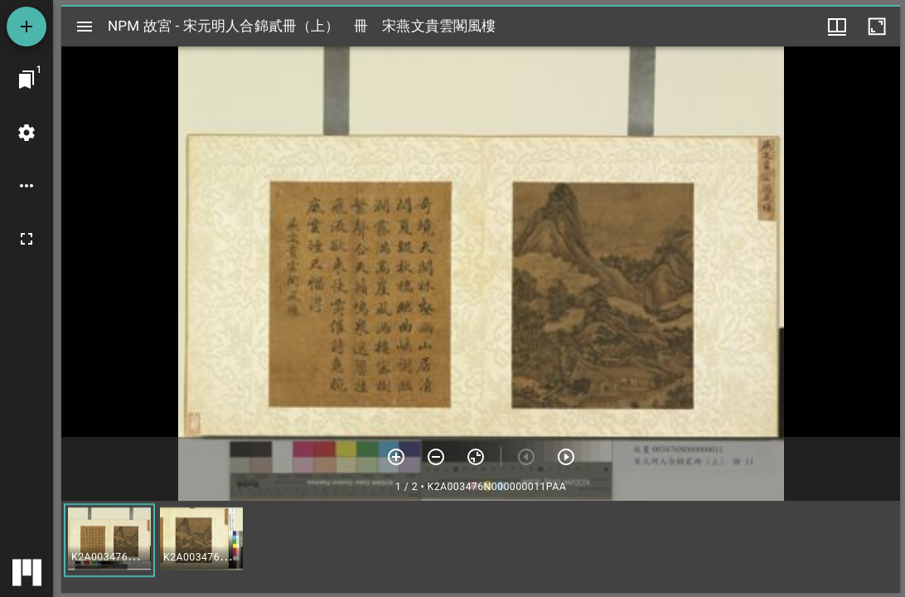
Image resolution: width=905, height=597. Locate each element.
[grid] (480, 546)
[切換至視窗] (26, 80)
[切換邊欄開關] (84, 26)
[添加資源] (26, 26)
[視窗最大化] (877, 26)
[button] (109, 540)
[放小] (436, 457)
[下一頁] (566, 457)
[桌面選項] (26, 186)
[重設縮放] (476, 457)
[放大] (396, 457)
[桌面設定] (26, 133)
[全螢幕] (26, 239)
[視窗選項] (837, 26)
